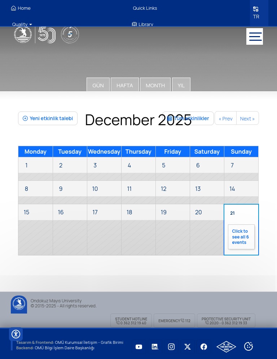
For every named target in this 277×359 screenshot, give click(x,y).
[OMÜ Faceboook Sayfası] (204, 344)
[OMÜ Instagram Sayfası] (171, 344)
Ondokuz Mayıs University (56, 298)
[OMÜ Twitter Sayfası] (187, 344)
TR (255, 15)
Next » (247, 116)
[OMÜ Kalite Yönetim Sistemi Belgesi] (226, 344)
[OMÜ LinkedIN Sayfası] (155, 344)
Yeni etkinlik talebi (48, 116)
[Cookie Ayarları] (248, 344)
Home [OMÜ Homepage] (21, 8)
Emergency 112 (174, 318)
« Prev (226, 116)
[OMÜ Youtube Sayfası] (139, 344)
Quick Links (144, 8)
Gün (98, 83)
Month (155, 83)
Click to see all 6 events (240, 235)
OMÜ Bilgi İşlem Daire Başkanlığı (65, 345)
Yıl (181, 83)
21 (232, 211)
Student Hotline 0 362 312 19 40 (131, 318)
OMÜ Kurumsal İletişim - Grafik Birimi (90, 340)
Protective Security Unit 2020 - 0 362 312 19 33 (226, 318)
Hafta (124, 83)
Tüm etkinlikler (188, 116)
